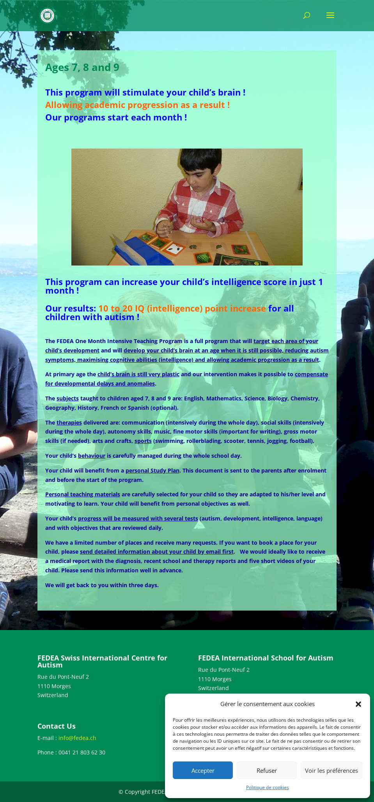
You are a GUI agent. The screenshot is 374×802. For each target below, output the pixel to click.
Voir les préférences (331, 770)
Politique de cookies (267, 787)
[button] (358, 704)
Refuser (267, 770)
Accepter (202, 770)
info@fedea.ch (77, 738)
